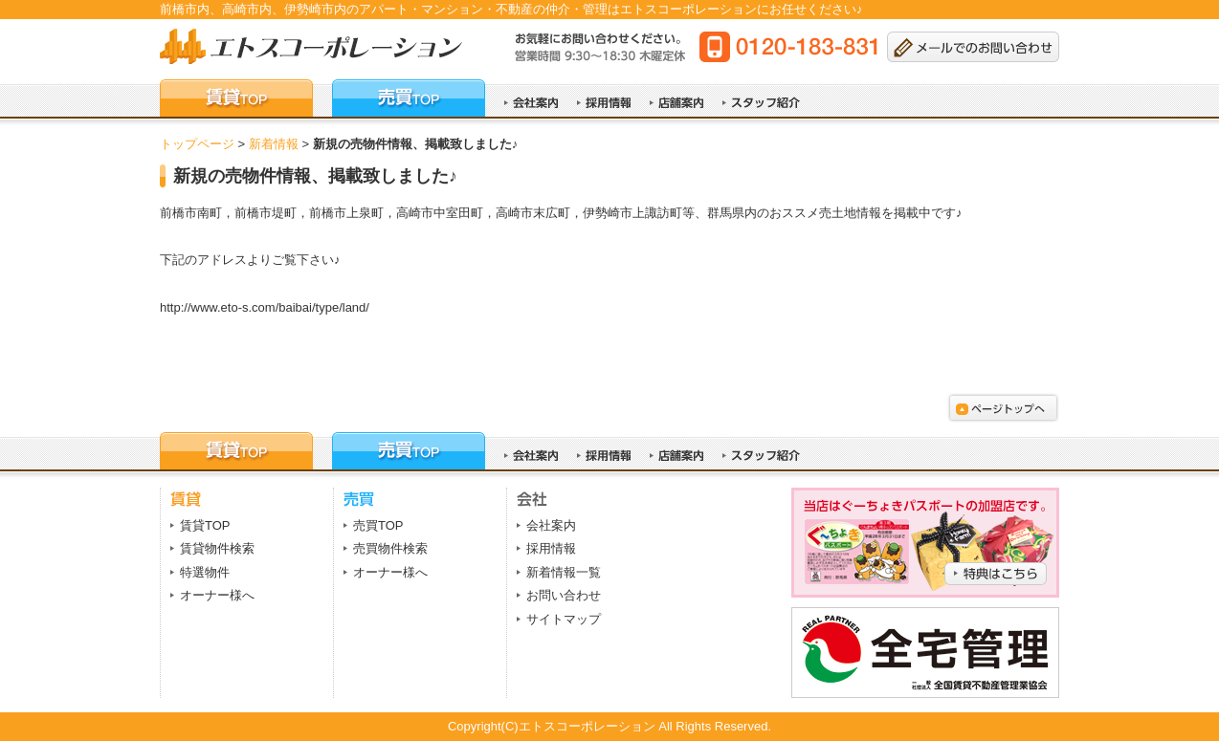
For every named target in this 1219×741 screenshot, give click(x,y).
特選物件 (205, 572)
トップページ (197, 144)
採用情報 (551, 548)
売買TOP (378, 525)
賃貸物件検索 (217, 548)
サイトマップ (563, 619)
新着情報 (274, 144)
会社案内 (551, 525)
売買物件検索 (390, 548)
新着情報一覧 (563, 572)
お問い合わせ (563, 595)
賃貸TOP (205, 525)
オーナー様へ (217, 595)
